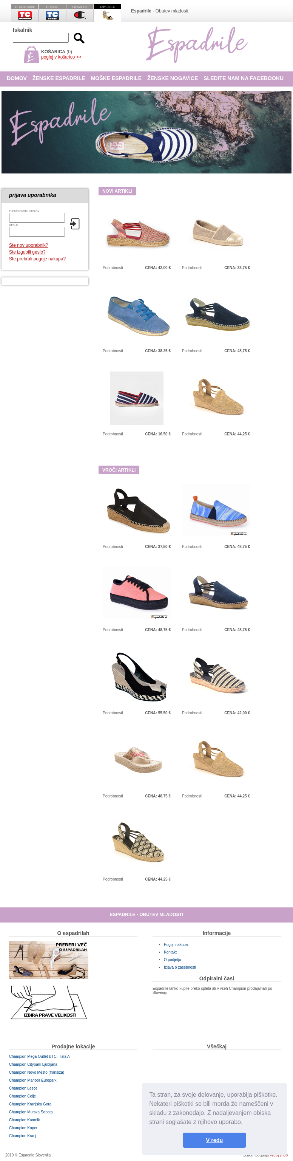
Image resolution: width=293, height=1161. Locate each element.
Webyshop (279, 1155)
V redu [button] (214, 1140)
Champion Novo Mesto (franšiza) (36, 1072)
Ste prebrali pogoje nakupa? (37, 259)
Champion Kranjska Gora (30, 1104)
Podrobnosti (113, 268)
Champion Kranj (22, 1136)
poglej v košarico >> (61, 57)
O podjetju (172, 960)
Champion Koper (23, 1128)
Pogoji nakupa (176, 945)
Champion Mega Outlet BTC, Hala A (39, 1056)
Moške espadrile (116, 78)
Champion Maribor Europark (33, 1080)
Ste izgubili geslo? (27, 252)
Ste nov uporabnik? (28, 245)
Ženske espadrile (58, 78)
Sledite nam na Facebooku (244, 78)
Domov (17, 78)
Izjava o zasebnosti (180, 967)
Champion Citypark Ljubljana (33, 1064)
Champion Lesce (23, 1088)
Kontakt (170, 952)
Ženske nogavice (172, 78)
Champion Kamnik (24, 1120)
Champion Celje (22, 1096)
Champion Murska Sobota (31, 1112)
